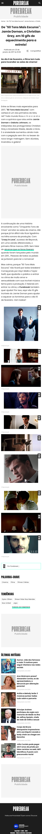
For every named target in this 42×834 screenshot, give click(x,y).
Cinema (5, 582)
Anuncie (34, 816)
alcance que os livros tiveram (19, 249)
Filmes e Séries (23, 582)
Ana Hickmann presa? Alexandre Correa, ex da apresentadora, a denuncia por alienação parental (28, 681)
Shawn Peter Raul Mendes (25, 599)
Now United (6, 603)
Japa (15, 603)
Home (3, 21)
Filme (13, 582)
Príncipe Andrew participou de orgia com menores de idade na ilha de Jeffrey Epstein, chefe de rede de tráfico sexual (28, 714)
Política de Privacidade (12, 816)
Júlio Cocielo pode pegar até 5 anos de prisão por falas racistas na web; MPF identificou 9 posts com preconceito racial (29, 749)
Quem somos (25, 816)
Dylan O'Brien (7, 599)
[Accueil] (21, 3)
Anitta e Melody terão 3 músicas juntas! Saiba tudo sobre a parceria (27, 696)
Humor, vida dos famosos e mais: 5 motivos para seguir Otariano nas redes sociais (28, 664)
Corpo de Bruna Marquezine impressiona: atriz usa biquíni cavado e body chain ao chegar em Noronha (28, 732)
